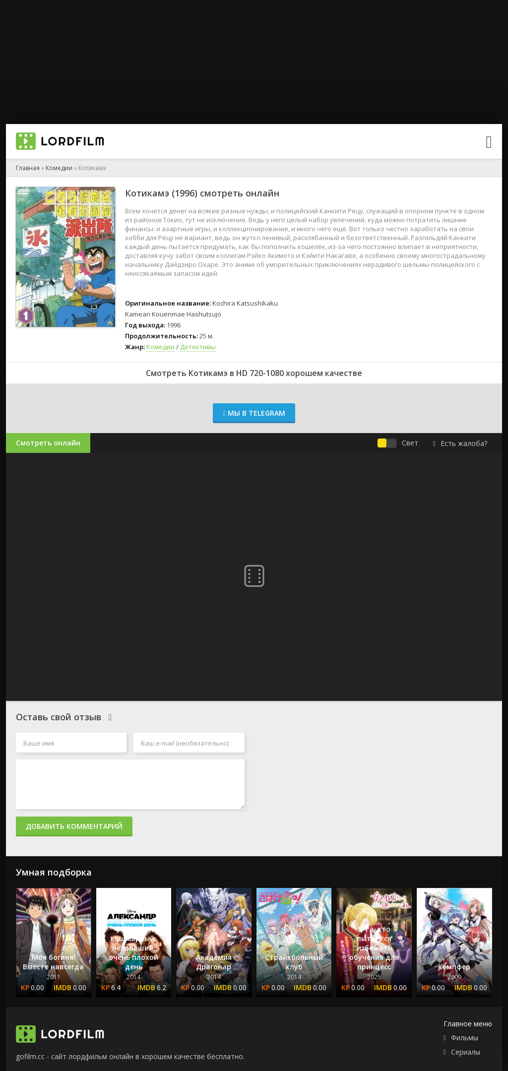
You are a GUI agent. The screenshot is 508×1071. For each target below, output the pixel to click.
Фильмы (464, 1037)
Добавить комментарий (74, 826)
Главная (28, 168)
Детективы (198, 346)
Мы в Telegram (254, 413)
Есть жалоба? (460, 443)
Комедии (59, 168)
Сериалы (465, 1052)
